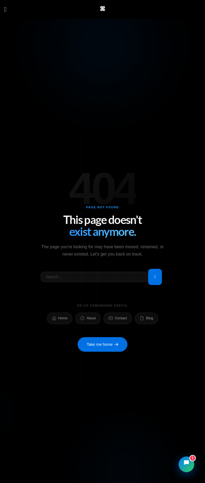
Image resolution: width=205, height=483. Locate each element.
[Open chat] (186, 464)
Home (60, 318)
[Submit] (155, 277)
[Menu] (7, 9)
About (88, 318)
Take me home (103, 344)
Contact (118, 318)
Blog (146, 318)
